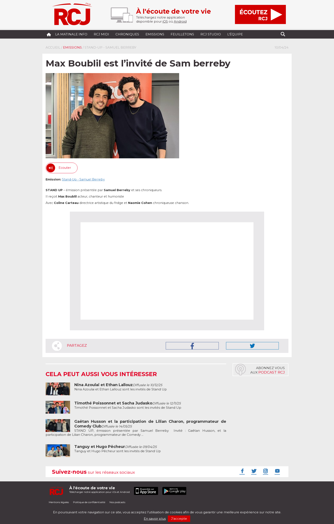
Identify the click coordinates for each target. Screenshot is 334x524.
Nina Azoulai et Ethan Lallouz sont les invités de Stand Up (120, 387)
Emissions (154, 34)
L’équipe (235, 34)
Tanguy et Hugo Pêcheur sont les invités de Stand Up (117, 449)
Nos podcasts (117, 502)
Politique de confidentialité (89, 502)
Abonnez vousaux (267, 370)
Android (180, 21)
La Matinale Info (71, 34)
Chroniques (127, 34)
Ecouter (65, 168)
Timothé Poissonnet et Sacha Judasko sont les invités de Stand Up (127, 405)
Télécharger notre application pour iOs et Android (99, 490)
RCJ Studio (210, 34)
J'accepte (179, 519)
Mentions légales (59, 502)
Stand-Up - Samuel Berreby (83, 179)
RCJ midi (101, 34)
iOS (165, 21)
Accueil (53, 47)
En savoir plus (155, 519)
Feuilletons (182, 34)
